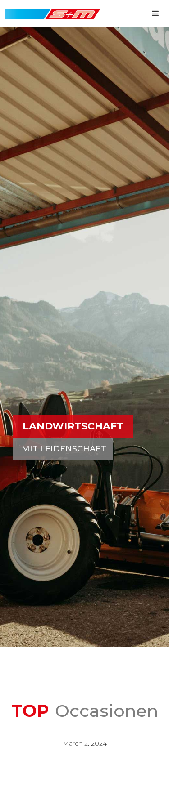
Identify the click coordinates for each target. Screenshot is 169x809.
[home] (50, 9)
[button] (155, 13)
